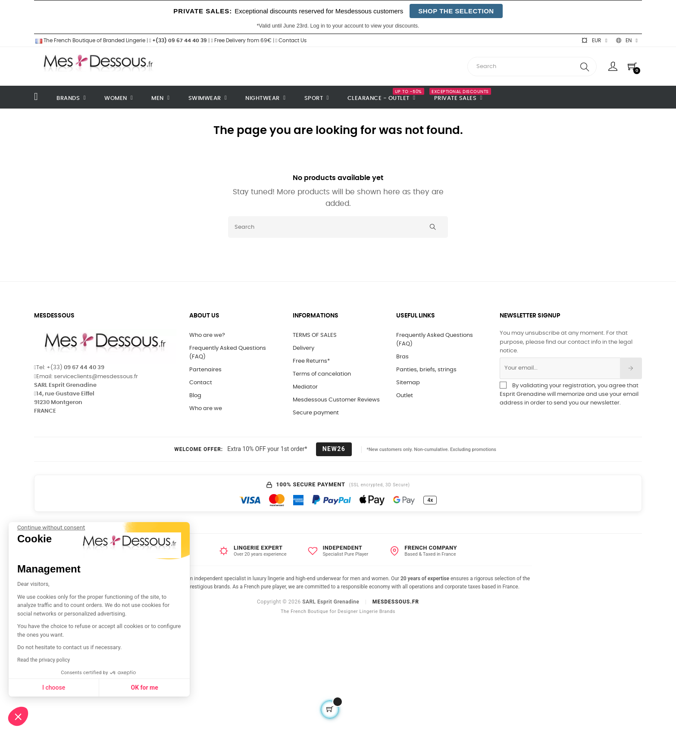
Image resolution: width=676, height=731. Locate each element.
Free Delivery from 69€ (241, 40)
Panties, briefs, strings (426, 370)
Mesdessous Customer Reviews (336, 400)
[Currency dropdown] (594, 40)
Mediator (305, 387)
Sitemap (408, 383)
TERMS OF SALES (315, 335)
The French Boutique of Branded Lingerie (89, 40)
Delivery (303, 348)
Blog (195, 395)
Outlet (404, 395)
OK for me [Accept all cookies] (70, 687)
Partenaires (205, 370)
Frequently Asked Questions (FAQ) (227, 352)
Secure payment (316, 413)
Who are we (205, 408)
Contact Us (291, 40)
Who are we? (207, 335)
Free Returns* (311, 361)
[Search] (338, 227)
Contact (200, 383)
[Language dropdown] (627, 40)
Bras (402, 357)
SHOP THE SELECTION (456, 11)
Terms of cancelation (322, 374)
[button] (18, 716)
